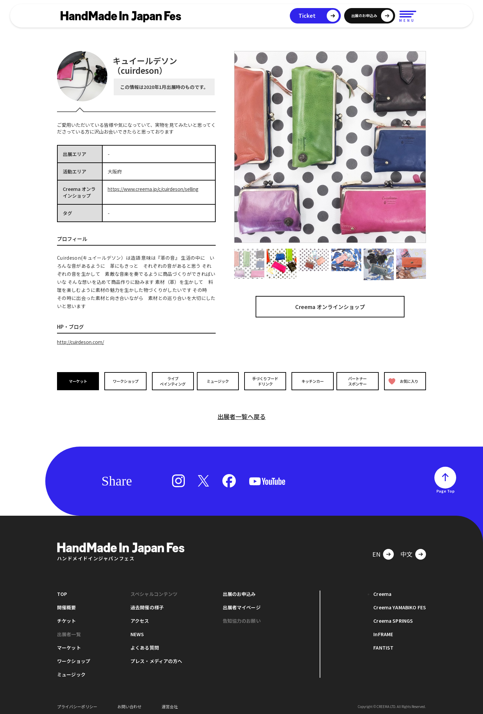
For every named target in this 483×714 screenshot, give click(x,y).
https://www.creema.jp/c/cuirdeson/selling (155, 189)
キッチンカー (311, 381)
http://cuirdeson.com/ (81, 342)
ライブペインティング (171, 381)
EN (376, 551)
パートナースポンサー (358, 381)
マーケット (78, 381)
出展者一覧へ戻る (241, 413)
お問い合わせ (129, 704)
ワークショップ (125, 381)
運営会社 (170, 704)
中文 (406, 551)
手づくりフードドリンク (265, 381)
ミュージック (218, 381)
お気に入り (403, 381)
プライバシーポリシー (77, 704)
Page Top (445, 488)
